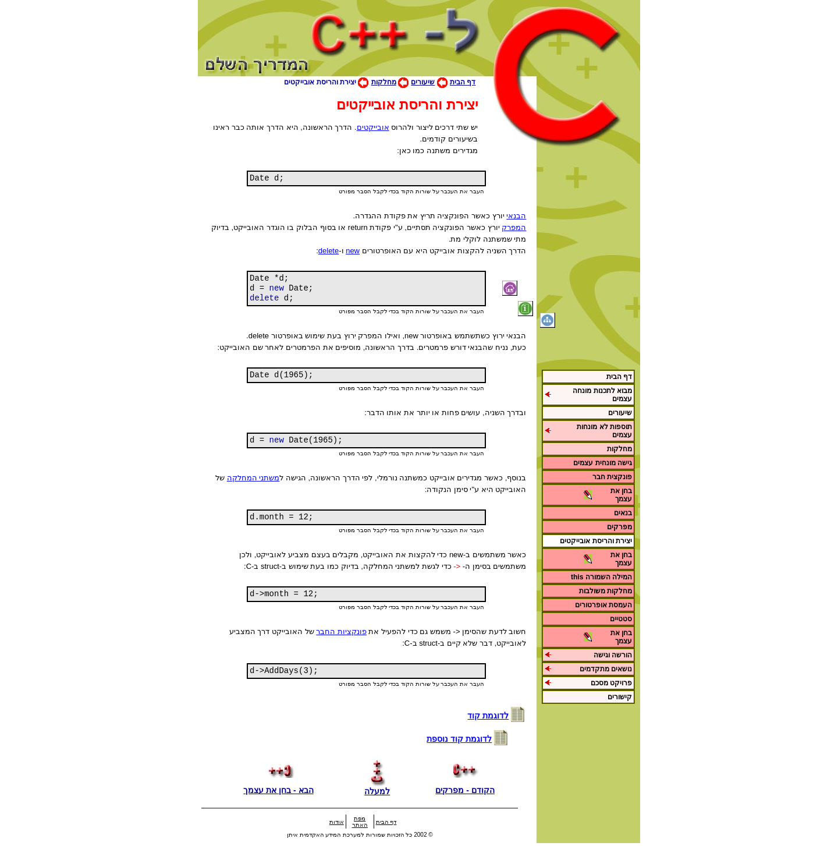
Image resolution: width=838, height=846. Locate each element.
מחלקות (383, 82)
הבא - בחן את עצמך (278, 785)
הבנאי (516, 215)
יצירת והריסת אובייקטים (596, 541)
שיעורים (423, 82)
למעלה (377, 786)
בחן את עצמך (621, 495)
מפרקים (619, 527)
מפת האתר (360, 821)
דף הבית (462, 82)
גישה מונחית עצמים (602, 463)
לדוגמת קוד (488, 715)
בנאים (623, 513)
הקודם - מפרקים (464, 785)
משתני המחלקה (253, 477)
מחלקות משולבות (605, 591)
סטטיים (621, 619)
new (353, 250)
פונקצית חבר (612, 477)
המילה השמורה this (601, 577)
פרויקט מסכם (611, 683)
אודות (336, 822)
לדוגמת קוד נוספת (459, 739)
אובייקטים (373, 127)
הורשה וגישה (613, 655)
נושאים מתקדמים (606, 669)
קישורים (620, 697)
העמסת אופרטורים (603, 605)
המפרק (514, 227)
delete (328, 250)
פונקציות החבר (341, 631)
